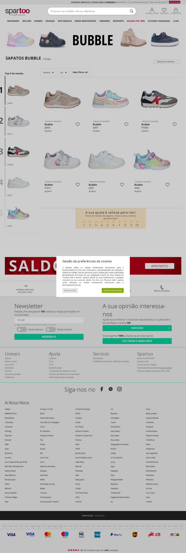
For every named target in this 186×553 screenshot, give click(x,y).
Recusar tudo (70, 290)
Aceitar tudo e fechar (113, 290)
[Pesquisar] (131, 11)
